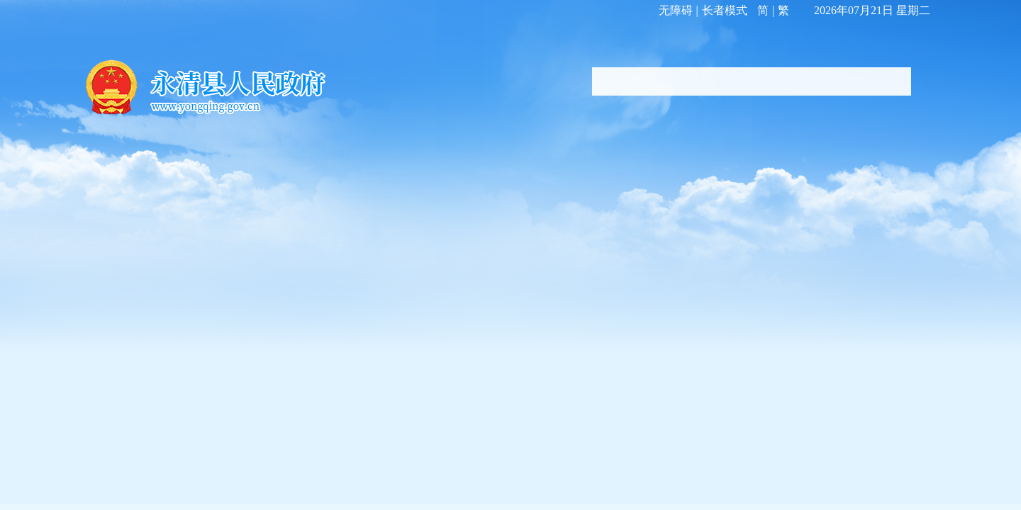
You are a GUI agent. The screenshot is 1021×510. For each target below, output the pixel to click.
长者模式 (724, 10)
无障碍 (676, 10)
